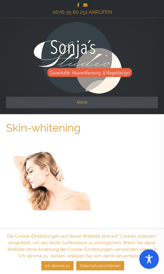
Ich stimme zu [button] (57, 265)
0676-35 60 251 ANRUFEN (82, 12)
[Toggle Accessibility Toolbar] (149, 259)
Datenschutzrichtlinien (100, 265)
